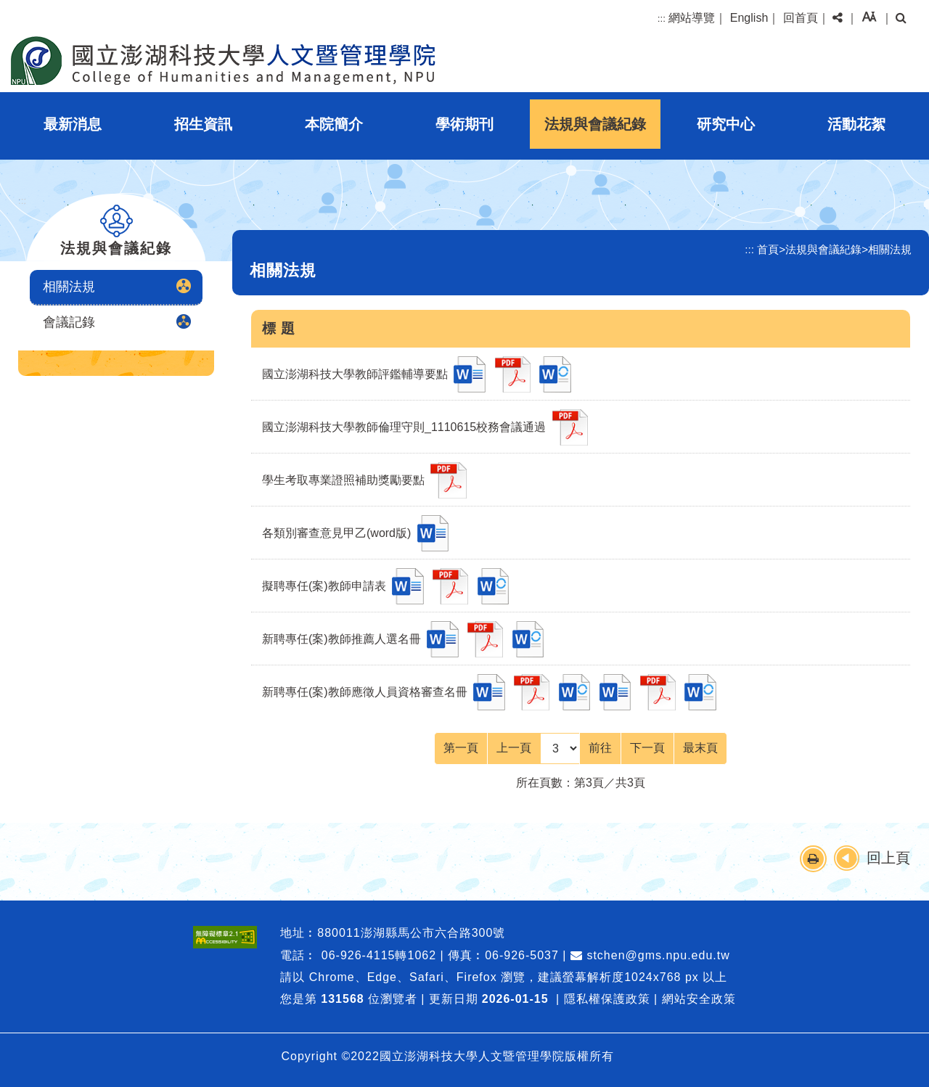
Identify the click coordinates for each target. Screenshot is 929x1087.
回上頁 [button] (888, 858)
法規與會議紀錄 (595, 124)
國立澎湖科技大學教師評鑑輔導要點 (355, 374)
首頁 (768, 249)
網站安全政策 (699, 999)
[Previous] (514, 748)
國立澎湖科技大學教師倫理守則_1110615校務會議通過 (404, 427)
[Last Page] (700, 748)
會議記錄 (69, 322)
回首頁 (800, 18)
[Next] (647, 748)
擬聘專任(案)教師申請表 (324, 586)
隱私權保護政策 (607, 999)
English (749, 18)
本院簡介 (334, 124)
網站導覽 (691, 18)
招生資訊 (203, 124)
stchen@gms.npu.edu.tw (650, 955)
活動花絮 (856, 124)
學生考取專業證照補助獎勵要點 (343, 480)
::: (662, 18)
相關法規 (69, 286)
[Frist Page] (461, 748)
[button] (837, 18)
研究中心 (726, 124)
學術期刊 (464, 124)
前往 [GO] (600, 748)
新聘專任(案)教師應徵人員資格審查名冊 (364, 692)
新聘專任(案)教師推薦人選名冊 (341, 639)
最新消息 (73, 124)
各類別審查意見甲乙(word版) (336, 533)
